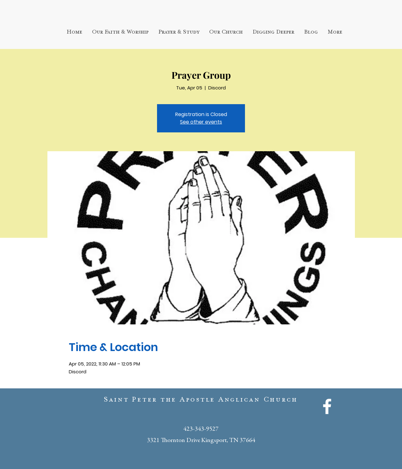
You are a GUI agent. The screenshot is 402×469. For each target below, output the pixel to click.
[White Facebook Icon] (327, 406)
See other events (201, 121)
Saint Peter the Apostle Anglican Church (201, 401)
